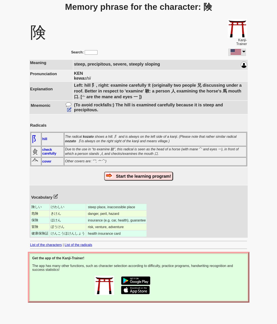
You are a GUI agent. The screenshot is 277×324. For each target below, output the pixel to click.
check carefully (49, 151)
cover (47, 161)
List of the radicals (78, 245)
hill (44, 139)
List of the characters (46, 245)
